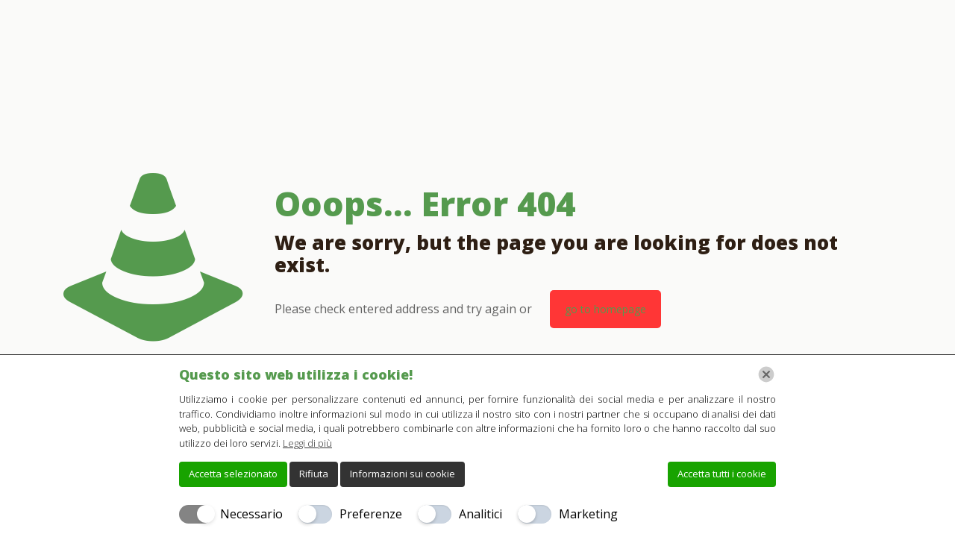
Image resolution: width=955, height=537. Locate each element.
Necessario (251, 514)
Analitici (480, 514)
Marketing (588, 514)
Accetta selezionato (233, 473)
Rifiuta (313, 473)
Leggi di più (307, 443)
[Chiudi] (766, 374)
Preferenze (370, 514)
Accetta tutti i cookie (721, 473)
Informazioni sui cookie (402, 473)
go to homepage (605, 309)
